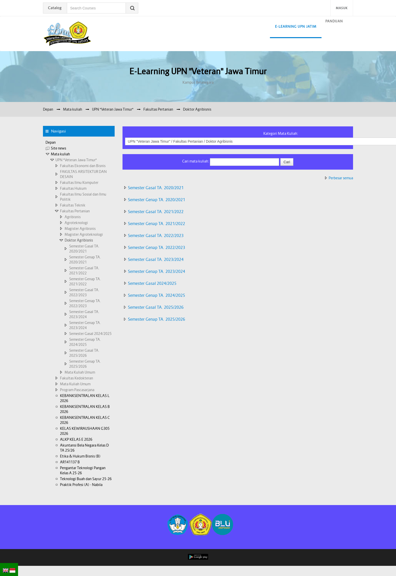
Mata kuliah (60, 154)
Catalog (55, 7)
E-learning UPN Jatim (295, 26)
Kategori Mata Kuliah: (280, 133)
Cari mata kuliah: (196, 161)
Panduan (334, 21)
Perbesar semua (341, 178)
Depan (50, 142)
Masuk (342, 8)
